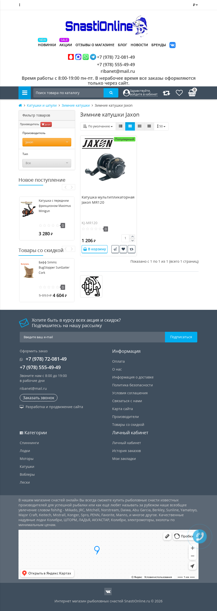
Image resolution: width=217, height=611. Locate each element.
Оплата (118, 361)
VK (172, 45)
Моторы (27, 458)
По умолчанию (98, 126)
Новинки (47, 44)
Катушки (27, 466)
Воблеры (27, 474)
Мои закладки (124, 458)
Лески (25, 482)
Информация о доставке (133, 377)
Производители (125, 416)
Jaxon (46, 124)
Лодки (25, 450)
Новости (139, 44)
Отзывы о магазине (94, 44)
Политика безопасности (132, 385)
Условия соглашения (130, 393)
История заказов (126, 450)
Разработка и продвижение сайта (51, 406)
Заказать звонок (38, 397)
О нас (117, 369)
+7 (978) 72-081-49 (101, 57)
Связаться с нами (127, 400)
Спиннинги (29, 442)
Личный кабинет (126, 442)
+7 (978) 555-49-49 (112, 64)
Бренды (158, 44)
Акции (65, 44)
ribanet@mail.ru (118, 71)
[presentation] (65, 187)
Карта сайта (122, 408)
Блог (122, 44)
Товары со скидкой (128, 424)
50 (161, 126)
